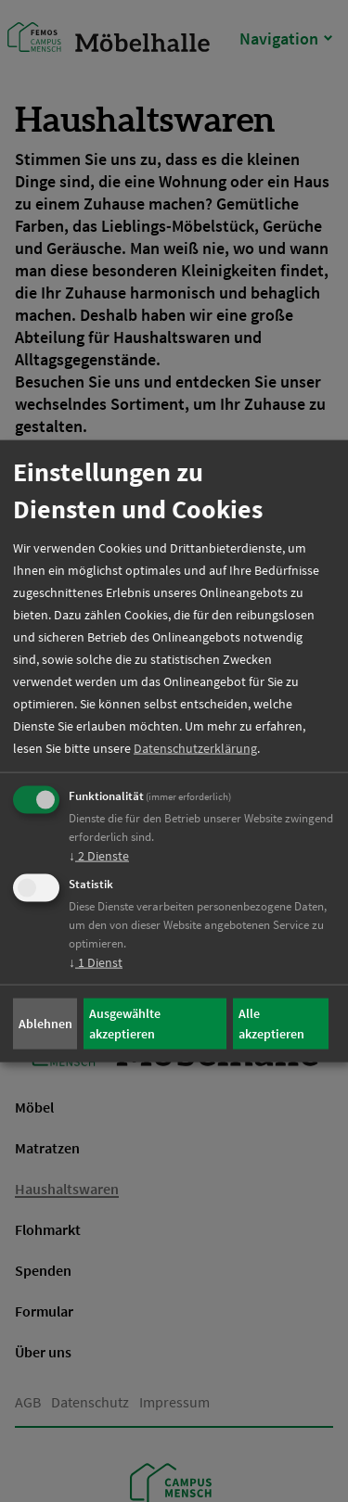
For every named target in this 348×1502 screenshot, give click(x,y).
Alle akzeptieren (271, 1023)
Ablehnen (45, 1023)
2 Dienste (99, 854)
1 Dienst (95, 961)
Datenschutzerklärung (195, 747)
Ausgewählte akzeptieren (125, 1023)
